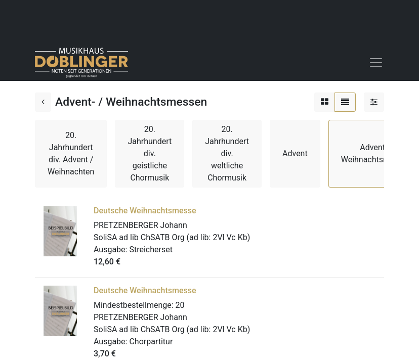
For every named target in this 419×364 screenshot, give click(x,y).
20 (180, 305)
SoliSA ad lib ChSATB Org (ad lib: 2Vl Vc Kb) (172, 237)
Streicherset (150, 249)
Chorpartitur (151, 341)
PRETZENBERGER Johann (140, 225)
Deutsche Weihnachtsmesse (145, 210)
